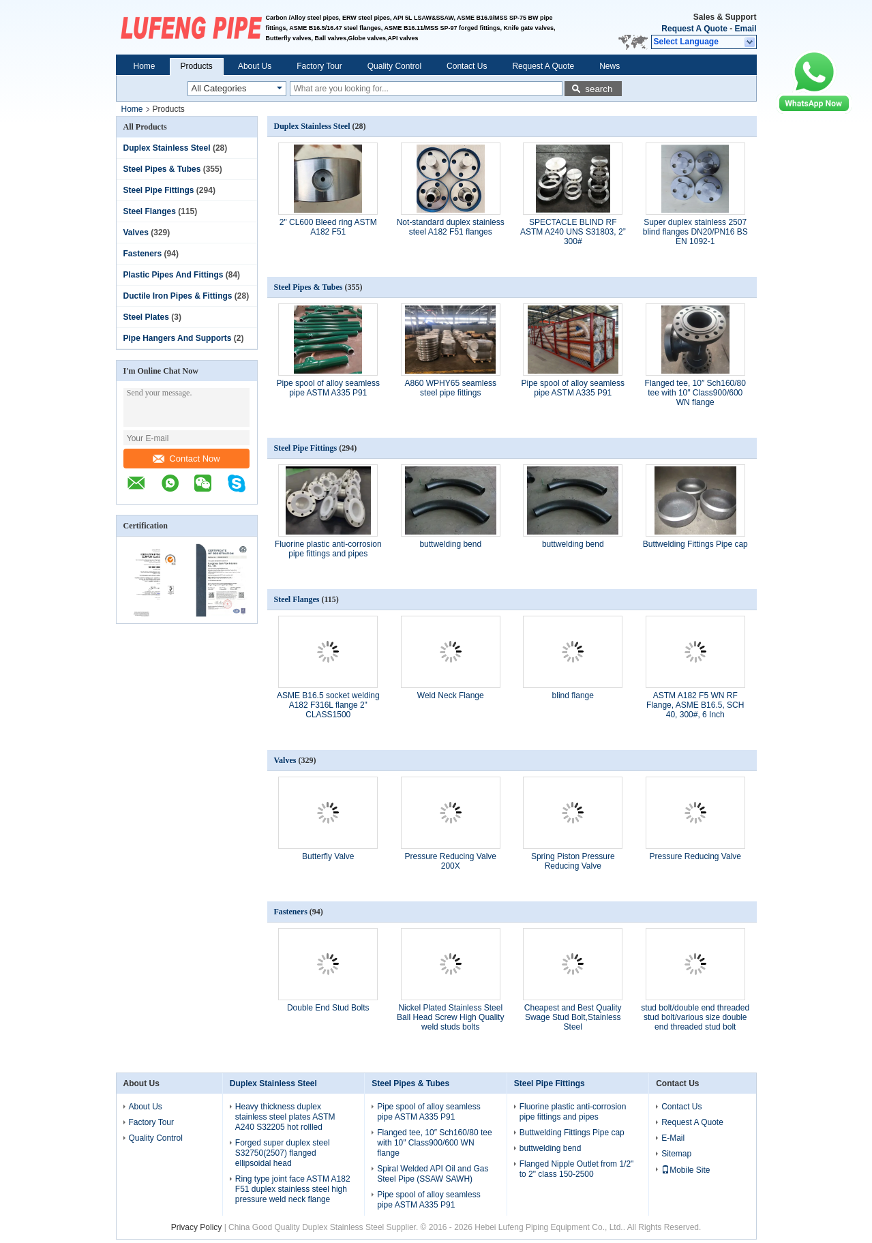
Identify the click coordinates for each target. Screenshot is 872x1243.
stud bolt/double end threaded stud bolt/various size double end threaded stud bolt (695, 1017)
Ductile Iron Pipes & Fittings (177, 296)
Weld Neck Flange (450, 695)
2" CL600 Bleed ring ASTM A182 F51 (328, 227)
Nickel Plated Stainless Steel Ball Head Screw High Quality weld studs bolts (450, 1017)
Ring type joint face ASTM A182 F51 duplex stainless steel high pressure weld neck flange (292, 1189)
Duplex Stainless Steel (167, 148)
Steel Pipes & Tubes (162, 169)
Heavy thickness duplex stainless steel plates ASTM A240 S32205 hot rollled (285, 1117)
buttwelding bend (450, 544)
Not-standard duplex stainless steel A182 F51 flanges (451, 227)
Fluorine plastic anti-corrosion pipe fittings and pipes (328, 548)
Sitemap (676, 1153)
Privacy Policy (196, 1227)
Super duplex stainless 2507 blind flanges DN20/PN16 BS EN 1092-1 (695, 232)
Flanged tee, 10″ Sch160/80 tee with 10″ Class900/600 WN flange (695, 392)
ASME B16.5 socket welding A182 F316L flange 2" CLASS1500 (328, 705)
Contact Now (186, 458)
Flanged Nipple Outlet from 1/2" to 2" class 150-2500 (577, 1169)
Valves (136, 232)
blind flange (573, 695)
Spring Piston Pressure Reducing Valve (573, 861)
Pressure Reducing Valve (695, 856)
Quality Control (394, 66)
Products (197, 66)
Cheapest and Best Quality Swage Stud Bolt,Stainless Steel (573, 1017)
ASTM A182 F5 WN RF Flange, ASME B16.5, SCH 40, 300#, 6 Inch (695, 705)
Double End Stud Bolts (328, 1008)
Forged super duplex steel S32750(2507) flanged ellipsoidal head (282, 1153)
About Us (254, 66)
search (598, 89)
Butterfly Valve (328, 856)
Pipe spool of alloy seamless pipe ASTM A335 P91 (328, 388)
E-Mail (673, 1138)
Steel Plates (146, 317)
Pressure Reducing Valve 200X (450, 861)
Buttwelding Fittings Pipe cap (695, 544)
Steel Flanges (149, 211)
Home (144, 66)
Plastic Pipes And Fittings (173, 275)
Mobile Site (685, 1170)
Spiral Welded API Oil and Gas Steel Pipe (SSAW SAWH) (432, 1174)
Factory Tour (319, 66)
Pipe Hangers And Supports (177, 338)
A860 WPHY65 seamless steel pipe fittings (450, 388)
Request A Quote (694, 28)
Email (745, 28)
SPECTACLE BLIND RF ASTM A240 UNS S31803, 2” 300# (573, 232)
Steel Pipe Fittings (158, 190)
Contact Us (467, 66)
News (609, 66)
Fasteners (142, 253)
